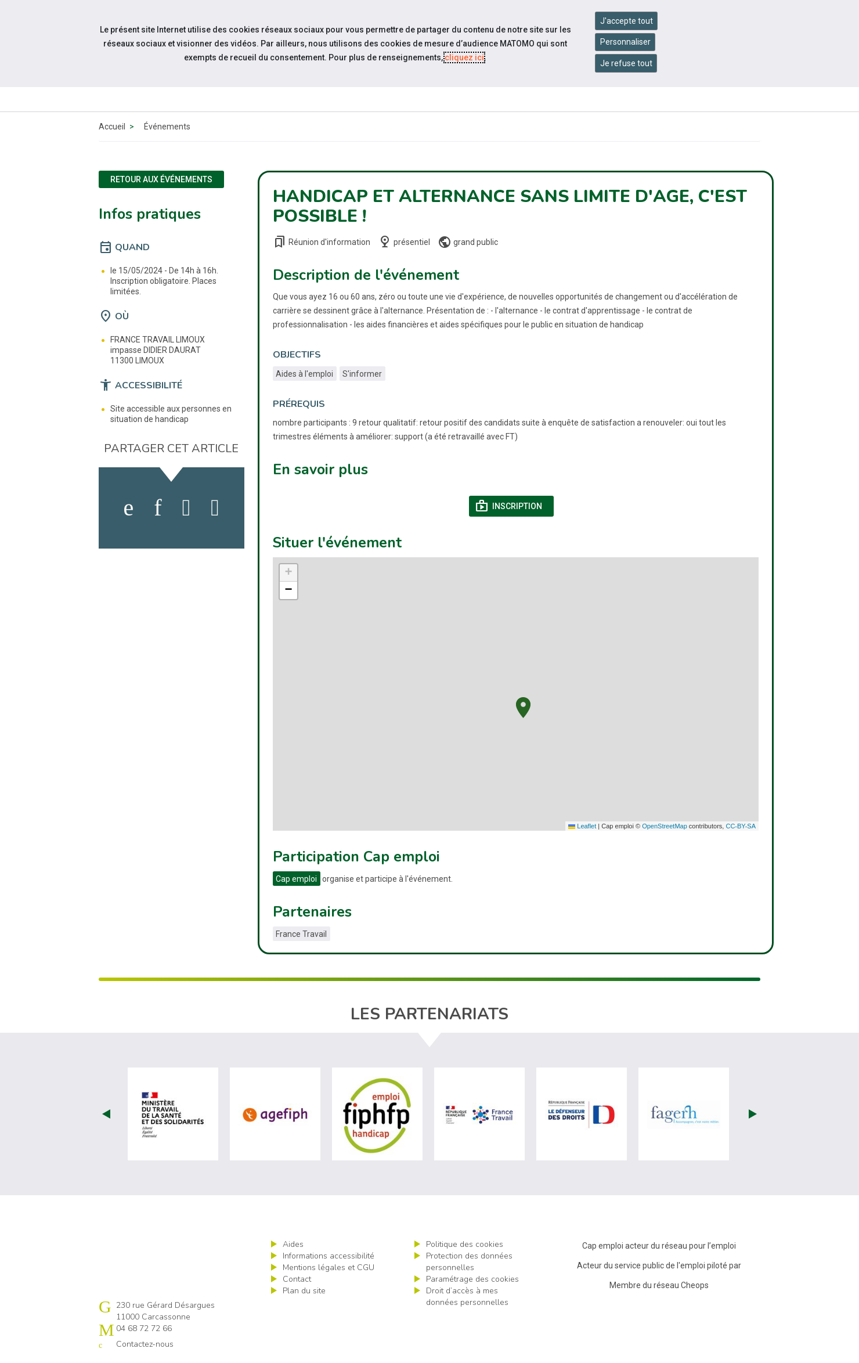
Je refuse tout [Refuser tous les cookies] (626, 63)
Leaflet (582, 826)
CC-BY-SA (741, 826)
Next (753, 1114)
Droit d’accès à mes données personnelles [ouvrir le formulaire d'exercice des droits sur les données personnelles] (467, 1296)
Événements (167, 126)
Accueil (112, 126)
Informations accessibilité (328, 1255)
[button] (523, 706)
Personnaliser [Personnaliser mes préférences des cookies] (625, 41)
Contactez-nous (145, 1344)
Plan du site (304, 1290)
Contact (297, 1279)
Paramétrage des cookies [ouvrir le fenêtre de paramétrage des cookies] (472, 1279)
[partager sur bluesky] (215, 507)
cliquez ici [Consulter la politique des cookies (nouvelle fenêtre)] (464, 57)
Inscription (514, 506)
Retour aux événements (161, 179)
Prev (106, 1114)
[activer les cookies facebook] (129, 507)
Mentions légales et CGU (328, 1267)
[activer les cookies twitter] (186, 507)
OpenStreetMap (664, 826)
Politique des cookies (464, 1244)
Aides (293, 1244)
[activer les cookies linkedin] (157, 507)
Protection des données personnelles (469, 1261)
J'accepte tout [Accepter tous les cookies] (626, 21)
